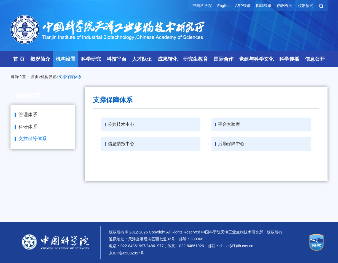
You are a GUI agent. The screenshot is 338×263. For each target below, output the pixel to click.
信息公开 (315, 59)
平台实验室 (229, 124)
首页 (35, 77)
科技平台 (117, 59)
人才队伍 (142, 59)
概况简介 (40, 59)
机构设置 (66, 59)
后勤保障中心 (231, 143)
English (223, 5)
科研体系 (27, 126)
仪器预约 (305, 5)
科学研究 (91, 59)
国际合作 (224, 59)
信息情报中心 (121, 143)
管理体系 (27, 114)
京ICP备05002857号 (126, 253)
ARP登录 (243, 5)
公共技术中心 (121, 124)
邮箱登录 (264, 5)
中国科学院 (201, 5)
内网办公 (285, 5)
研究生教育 (195, 59)
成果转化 (168, 59)
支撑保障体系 (70, 77)
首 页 (19, 59)
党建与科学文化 (256, 59)
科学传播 (289, 59)
